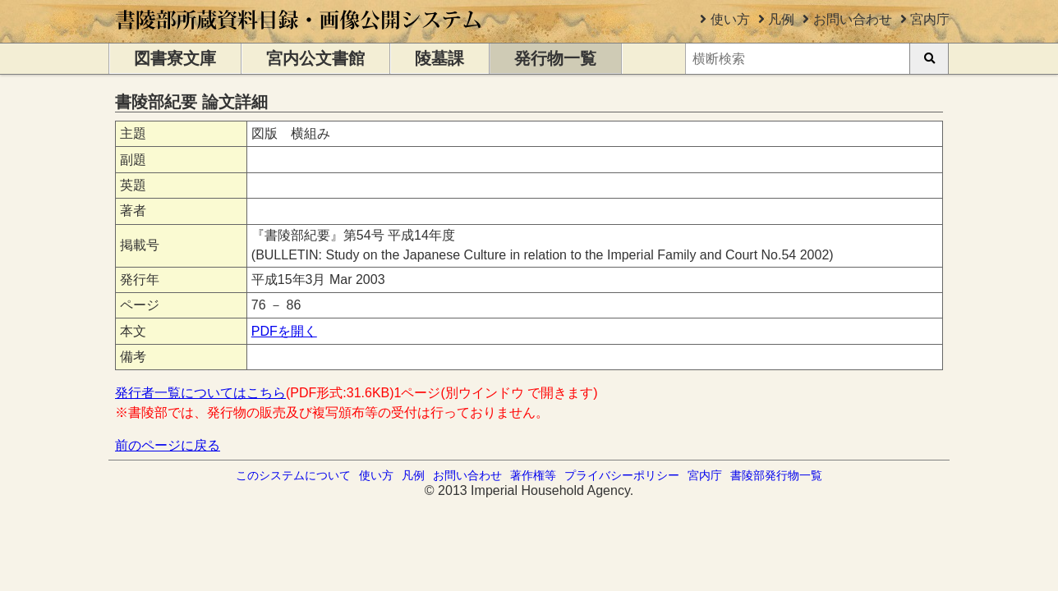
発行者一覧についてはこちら (200, 393)
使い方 (730, 19)
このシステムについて (293, 475)
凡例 (781, 19)
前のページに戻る (167, 445)
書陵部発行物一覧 (776, 475)
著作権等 (533, 475)
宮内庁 (930, 19)
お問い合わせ (852, 19)
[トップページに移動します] (299, 35)
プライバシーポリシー (621, 475)
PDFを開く (284, 331)
